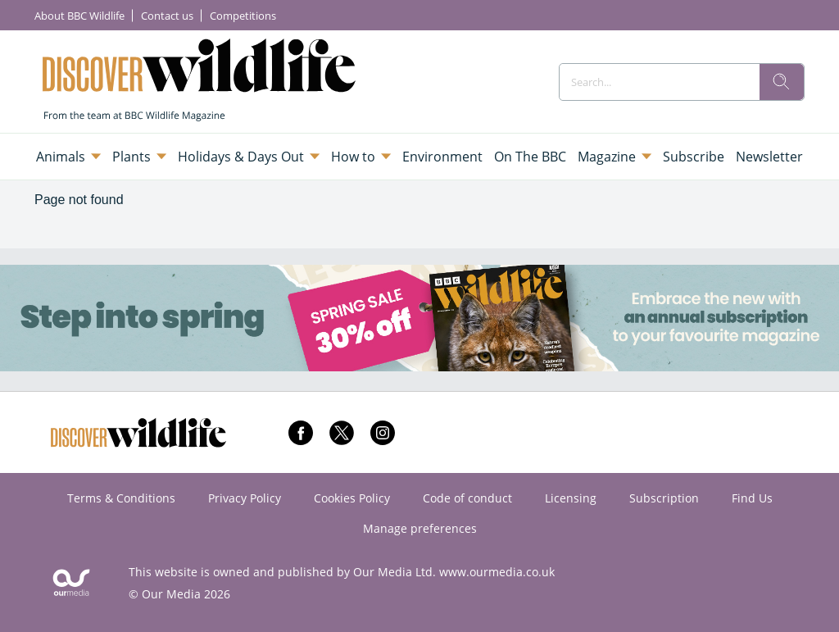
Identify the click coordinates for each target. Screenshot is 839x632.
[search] (782, 82)
